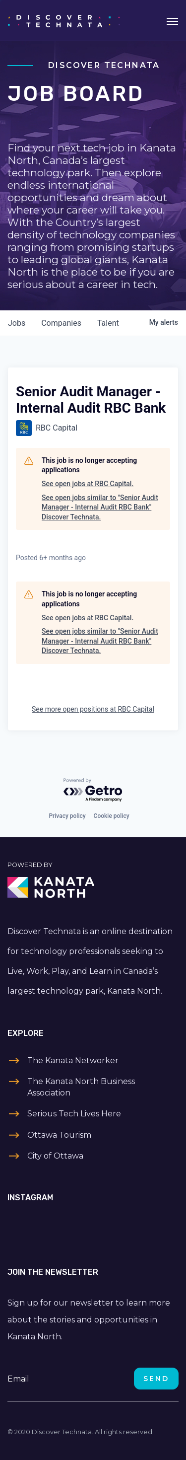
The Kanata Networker (73, 1060)
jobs (16, 323)
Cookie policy (111, 815)
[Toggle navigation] (172, 20)
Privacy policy (67, 815)
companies (61, 323)
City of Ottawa (55, 1156)
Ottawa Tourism (59, 1135)
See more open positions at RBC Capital (93, 709)
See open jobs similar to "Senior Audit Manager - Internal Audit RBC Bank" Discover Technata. (100, 507)
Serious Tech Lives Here (74, 1113)
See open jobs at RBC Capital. (87, 484)
